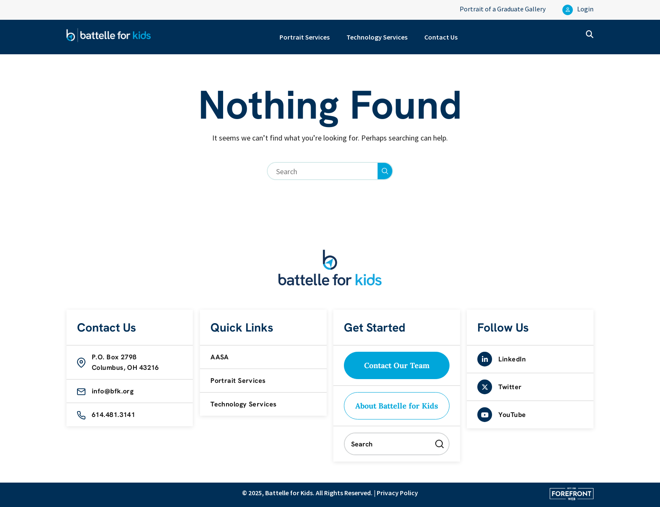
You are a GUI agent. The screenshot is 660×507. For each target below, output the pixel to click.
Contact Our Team (397, 365)
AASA (219, 357)
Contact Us (441, 37)
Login (577, 10)
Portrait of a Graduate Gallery (503, 9)
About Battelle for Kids (396, 406)
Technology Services (376, 37)
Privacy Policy (397, 492)
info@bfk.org (112, 391)
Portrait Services (304, 37)
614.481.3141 (113, 414)
